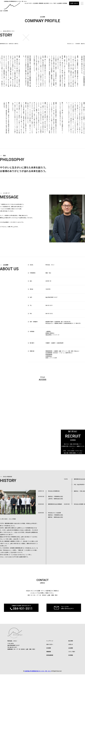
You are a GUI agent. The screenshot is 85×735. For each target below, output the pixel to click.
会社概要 (59, 3)
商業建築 (41, 3)
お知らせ (70, 708)
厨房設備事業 (49, 718)
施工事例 (46, 3)
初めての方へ (49, 708)
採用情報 (65, 3)
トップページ (49, 704)
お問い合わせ (74, 3)
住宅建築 (35, 3)
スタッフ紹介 (53, 3)
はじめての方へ (28, 3)
